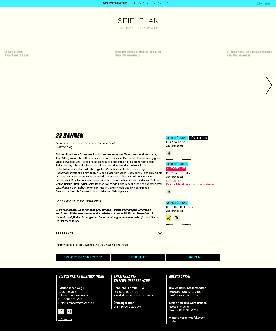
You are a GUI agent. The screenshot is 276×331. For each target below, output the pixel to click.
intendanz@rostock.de (80, 303)
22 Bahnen (152, 28)
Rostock (122, 3)
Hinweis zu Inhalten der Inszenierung (78, 201)
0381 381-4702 (188, 295)
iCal (168, 153)
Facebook (61, 311)
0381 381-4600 (78, 295)
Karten (168, 218)
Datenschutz (138, 257)
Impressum (193, 257)
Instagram (69, 311)
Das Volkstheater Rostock (83, 257)
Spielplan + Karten (160, 3)
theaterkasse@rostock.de (138, 295)
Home (120, 28)
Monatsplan (134, 28)
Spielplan (138, 21)
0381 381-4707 (188, 310)
